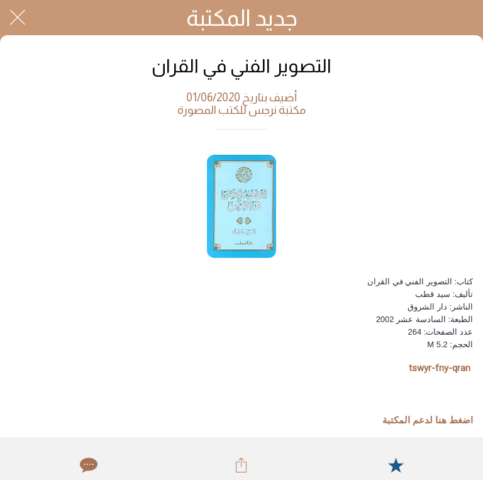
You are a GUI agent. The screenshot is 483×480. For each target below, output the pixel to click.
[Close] (17, 17)
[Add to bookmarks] (395, 465)
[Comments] (87, 465)
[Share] (241, 465)
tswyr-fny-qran (439, 368)
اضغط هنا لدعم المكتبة (427, 420)
